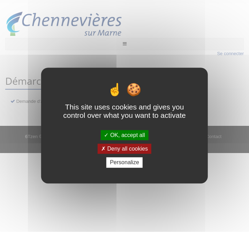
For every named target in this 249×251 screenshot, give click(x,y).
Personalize (124, 163)
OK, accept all (124, 135)
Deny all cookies (124, 149)
